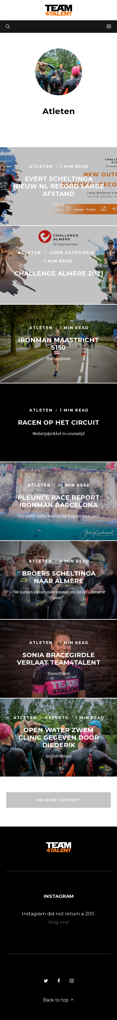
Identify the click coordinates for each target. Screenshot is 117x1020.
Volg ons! (58, 922)
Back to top (58, 1000)
